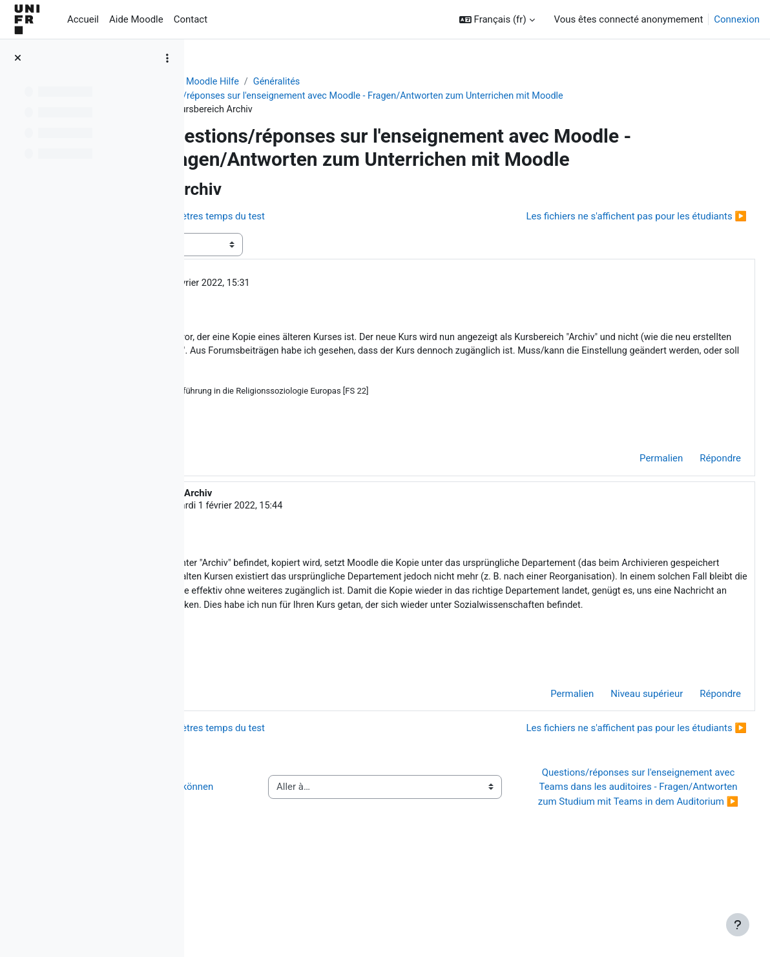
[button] (497, 20)
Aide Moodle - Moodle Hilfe (267, 82)
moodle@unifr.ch (626, 643)
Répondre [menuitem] (689, 478)
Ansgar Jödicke (298, 285)
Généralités (364, 82)
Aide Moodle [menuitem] (136, 19)
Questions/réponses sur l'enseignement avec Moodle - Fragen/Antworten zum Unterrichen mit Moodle (442, 97)
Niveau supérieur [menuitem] (615, 749)
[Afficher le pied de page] (737, 924)
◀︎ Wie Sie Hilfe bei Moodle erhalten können (290, 856)
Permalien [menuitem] (630, 478)
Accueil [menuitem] (83, 19)
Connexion (737, 19)
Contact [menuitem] (190, 19)
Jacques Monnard (320, 526)
